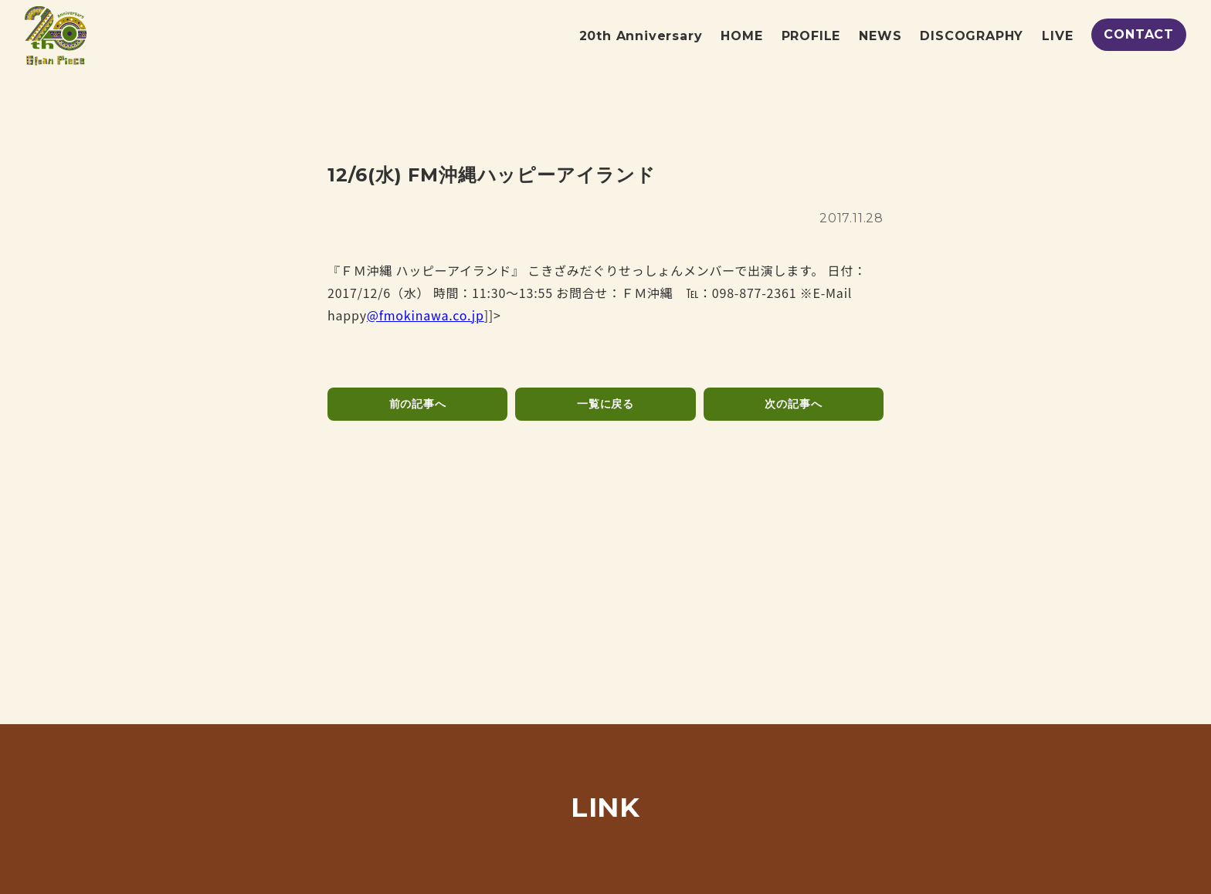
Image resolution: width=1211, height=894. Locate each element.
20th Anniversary (641, 36)
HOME (741, 36)
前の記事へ (417, 404)
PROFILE (811, 36)
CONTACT (1139, 34)
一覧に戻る (605, 404)
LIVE (1057, 36)
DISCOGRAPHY (971, 36)
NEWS (880, 36)
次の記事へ (793, 404)
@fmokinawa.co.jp (425, 315)
